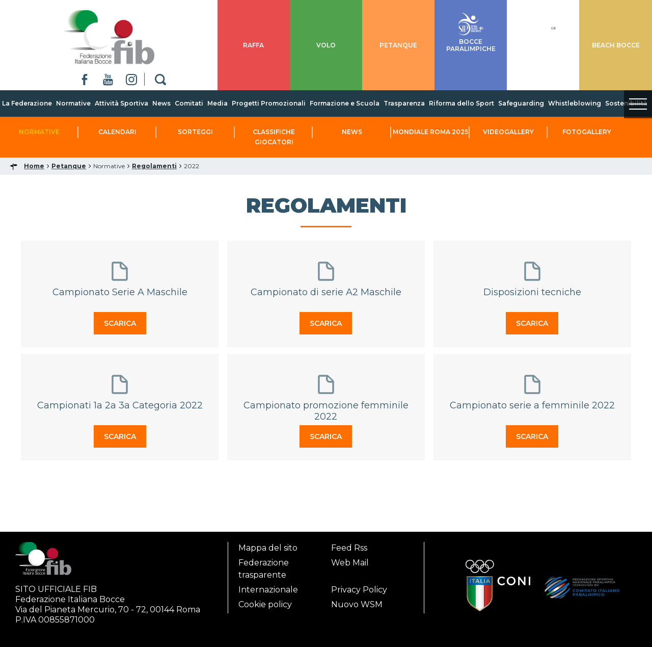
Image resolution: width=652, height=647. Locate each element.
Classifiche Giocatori (274, 137)
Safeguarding (521, 103)
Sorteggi (195, 132)
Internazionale (268, 589)
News (161, 103)
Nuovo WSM (357, 604)
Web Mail (350, 562)
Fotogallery (586, 132)
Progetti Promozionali (269, 103)
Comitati (189, 103)
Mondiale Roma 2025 (430, 132)
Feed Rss (349, 548)
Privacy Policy (359, 589)
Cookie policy (265, 604)
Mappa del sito (267, 548)
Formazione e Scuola (344, 103)
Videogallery (508, 132)
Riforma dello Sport (461, 103)
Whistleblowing (574, 103)
